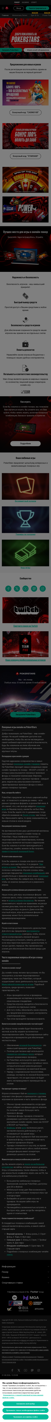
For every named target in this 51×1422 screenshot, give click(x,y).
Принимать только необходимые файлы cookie (25, 1410)
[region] (25, 1400)
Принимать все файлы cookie (25, 1417)
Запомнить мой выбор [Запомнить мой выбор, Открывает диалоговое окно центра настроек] (25, 1404)
